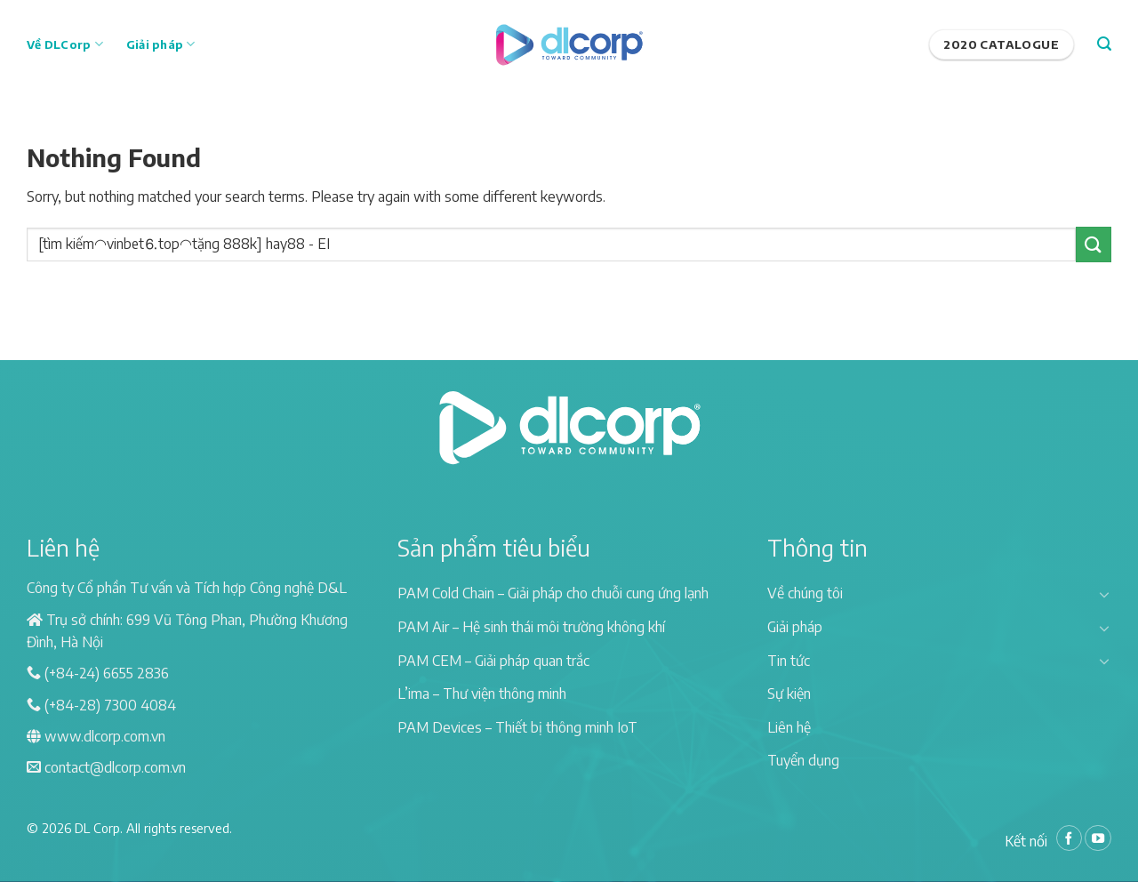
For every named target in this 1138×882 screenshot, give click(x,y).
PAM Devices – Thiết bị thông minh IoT (517, 727)
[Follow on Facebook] (1069, 838)
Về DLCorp (65, 44)
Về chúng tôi (805, 593)
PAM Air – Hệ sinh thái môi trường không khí (531, 627)
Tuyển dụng (803, 760)
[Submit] (1093, 244)
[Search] (1104, 44)
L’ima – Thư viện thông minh (481, 693)
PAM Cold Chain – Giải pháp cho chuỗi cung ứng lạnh (553, 593)
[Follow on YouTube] (1098, 838)
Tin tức (788, 661)
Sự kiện (789, 693)
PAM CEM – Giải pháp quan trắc (493, 661)
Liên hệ (789, 727)
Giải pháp (161, 44)
